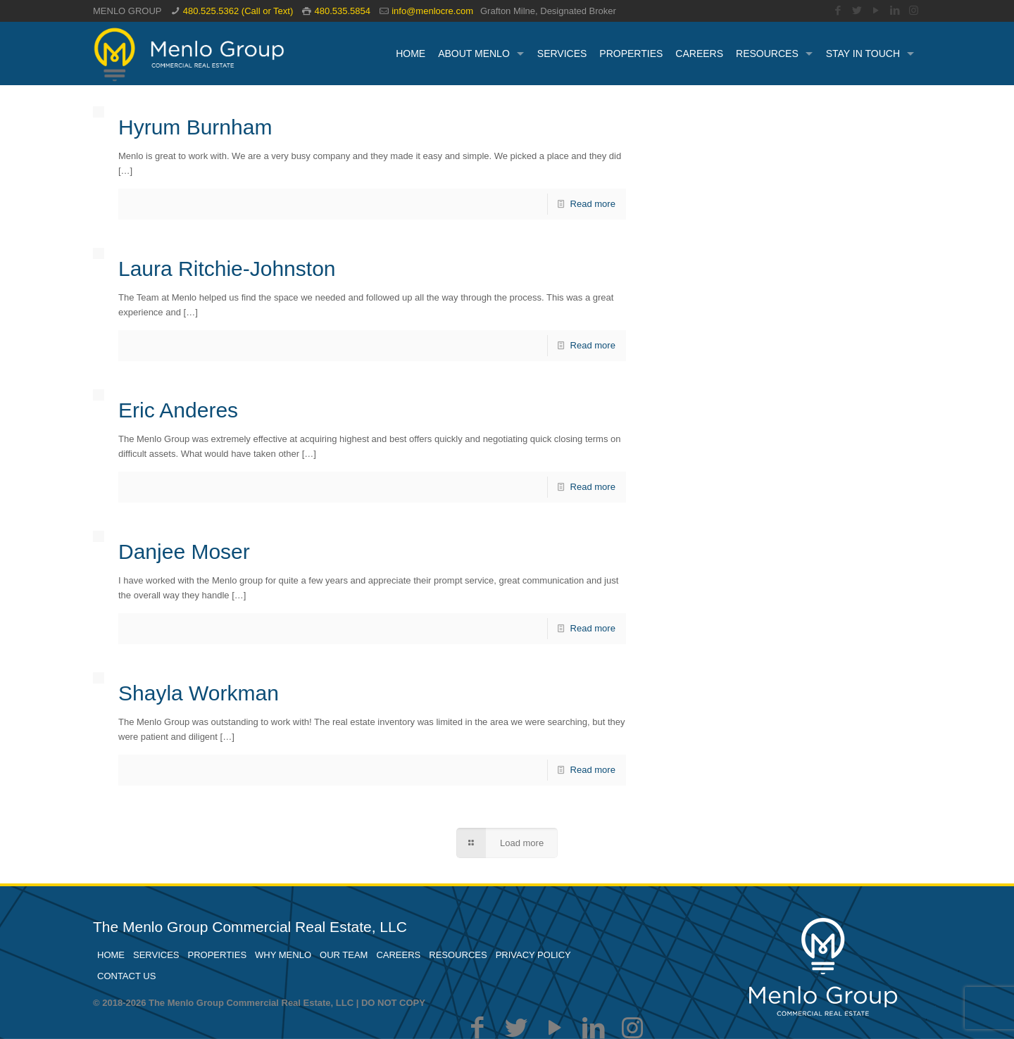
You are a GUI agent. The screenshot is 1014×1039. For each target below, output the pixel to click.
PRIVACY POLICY (533, 955)
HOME (111, 955)
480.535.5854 (342, 11)
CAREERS (398, 955)
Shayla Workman (198, 693)
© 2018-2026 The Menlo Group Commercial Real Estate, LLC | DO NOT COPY (259, 1002)
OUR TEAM (344, 955)
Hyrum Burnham (195, 127)
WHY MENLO (283, 955)
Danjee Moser (184, 551)
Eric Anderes (178, 410)
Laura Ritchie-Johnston (227, 268)
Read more (592, 204)
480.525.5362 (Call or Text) (238, 11)
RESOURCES (458, 955)
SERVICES (156, 955)
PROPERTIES (217, 955)
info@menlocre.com (432, 11)
